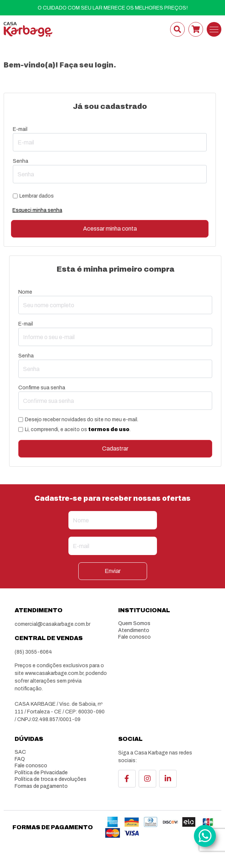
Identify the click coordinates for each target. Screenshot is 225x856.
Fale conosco (134, 637)
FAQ (20, 759)
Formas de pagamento (41, 786)
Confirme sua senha (41, 387)
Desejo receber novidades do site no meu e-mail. (81, 419)
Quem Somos (134, 623)
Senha (20, 161)
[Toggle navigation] (214, 29)
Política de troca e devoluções (50, 779)
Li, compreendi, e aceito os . (78, 429)
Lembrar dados (36, 196)
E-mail (20, 129)
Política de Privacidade (41, 772)
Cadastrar (115, 448)
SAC (20, 752)
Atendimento (133, 630)
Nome (25, 292)
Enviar (113, 571)
